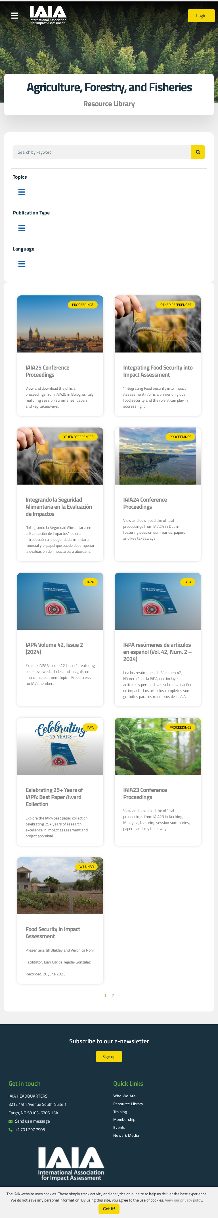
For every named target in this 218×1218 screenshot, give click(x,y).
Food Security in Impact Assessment (53, 932)
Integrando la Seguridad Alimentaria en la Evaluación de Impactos (59, 506)
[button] (15, 16)
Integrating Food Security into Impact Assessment (157, 371)
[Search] (198, 152)
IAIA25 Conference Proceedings (47, 371)
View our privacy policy (183, 1200)
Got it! (109, 1208)
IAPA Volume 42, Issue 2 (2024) (54, 648)
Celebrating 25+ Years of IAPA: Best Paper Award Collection (54, 796)
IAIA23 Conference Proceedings (145, 793)
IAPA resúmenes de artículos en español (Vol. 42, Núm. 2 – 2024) (157, 651)
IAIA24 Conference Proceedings (145, 503)
